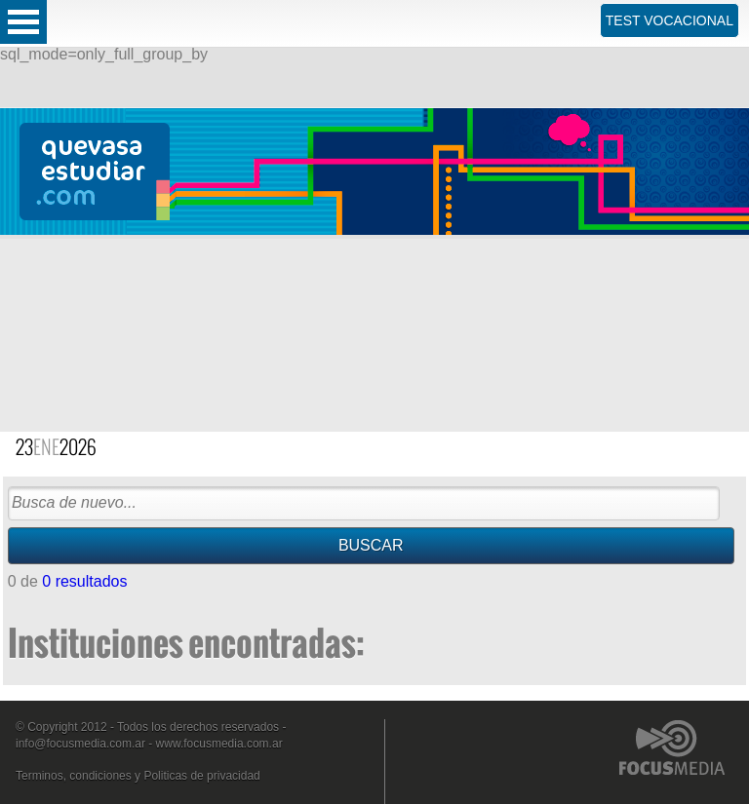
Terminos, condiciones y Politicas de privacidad (138, 776)
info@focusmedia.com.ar (80, 743)
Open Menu (23, 22)
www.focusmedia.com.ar (219, 743)
